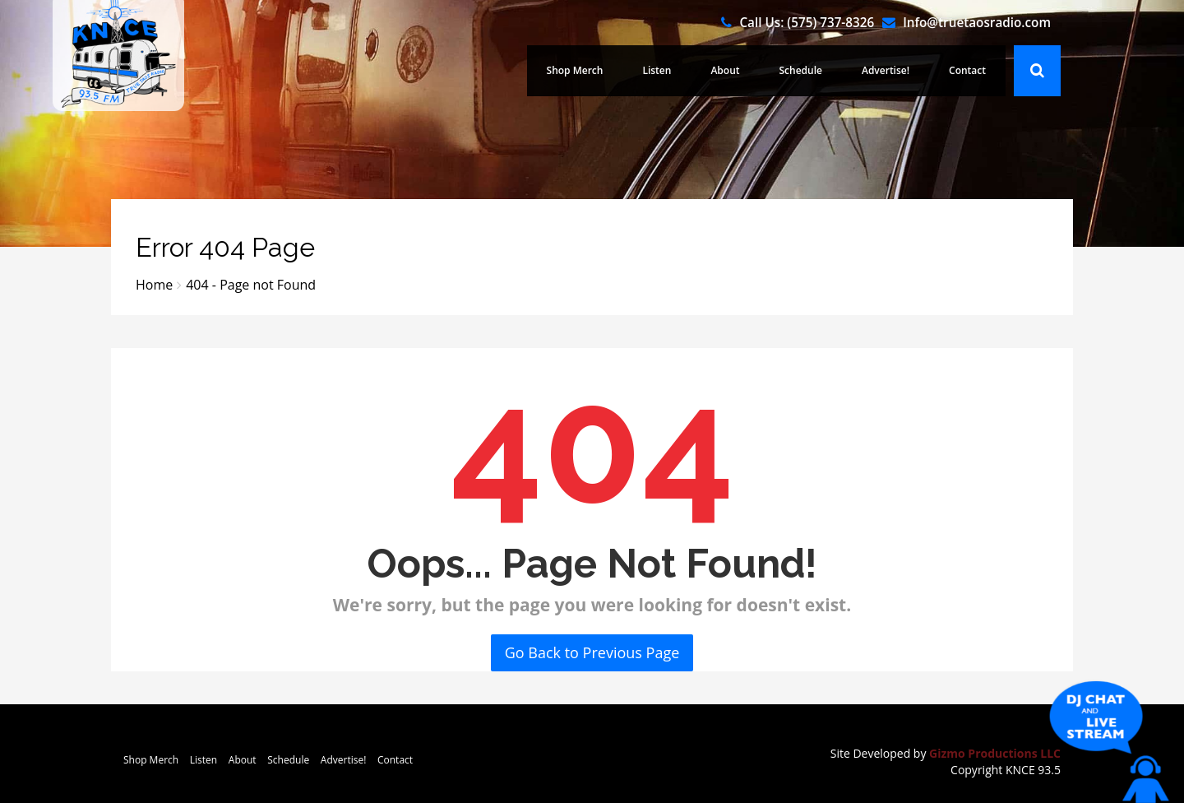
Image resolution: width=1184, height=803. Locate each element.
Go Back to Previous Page (592, 652)
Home (154, 285)
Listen (656, 70)
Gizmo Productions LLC (995, 753)
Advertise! (885, 70)
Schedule (800, 70)
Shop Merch (575, 70)
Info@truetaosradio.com (977, 22)
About (724, 70)
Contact (967, 70)
